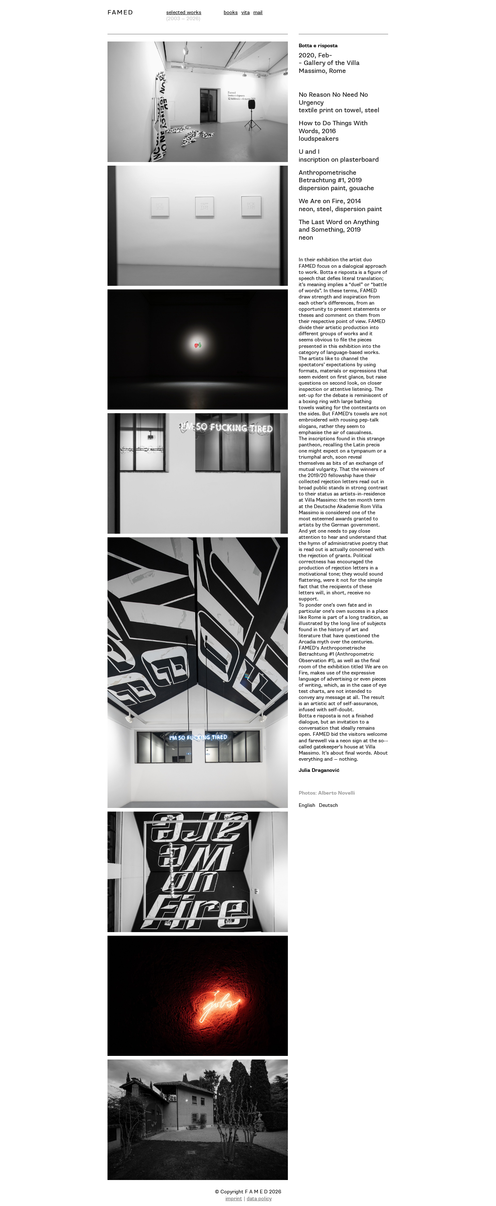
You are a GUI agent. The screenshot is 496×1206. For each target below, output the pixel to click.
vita (245, 12)
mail (258, 12)
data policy (259, 1199)
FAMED (120, 12)
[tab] (307, 805)
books (231, 12)
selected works (183, 12)
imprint (233, 1199)
